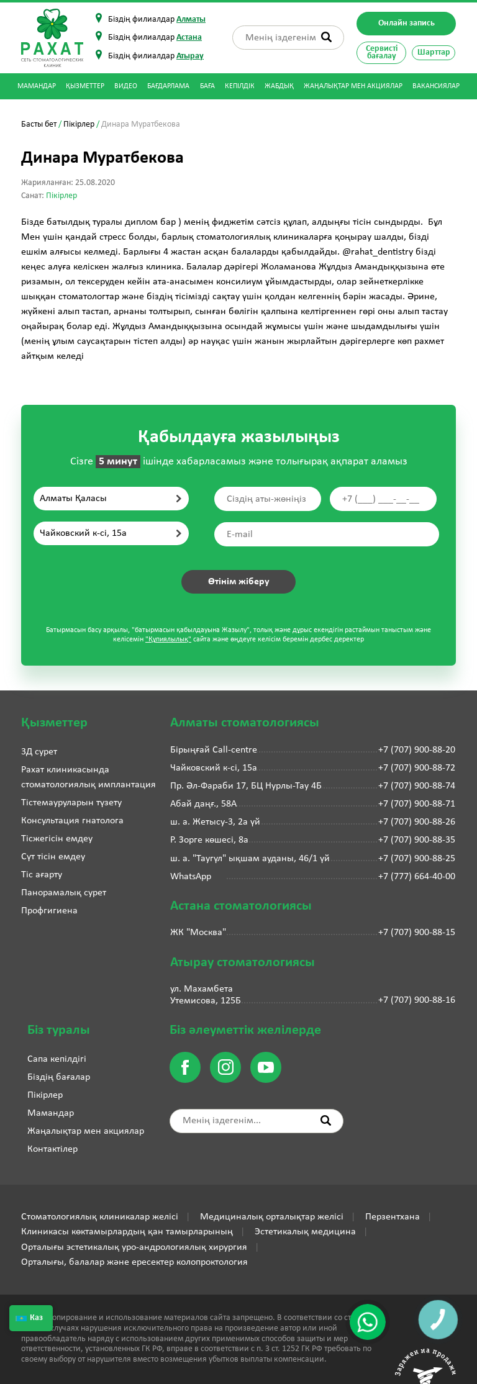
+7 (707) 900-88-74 (416, 786)
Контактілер (52, 1149)
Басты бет (39, 124)
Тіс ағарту (41, 875)
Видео (125, 86)
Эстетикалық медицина (305, 1232)
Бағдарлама (168, 86)
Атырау (190, 56)
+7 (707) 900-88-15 (416, 933)
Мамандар (36, 86)
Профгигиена (49, 911)
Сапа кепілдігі (56, 1059)
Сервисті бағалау (382, 52)
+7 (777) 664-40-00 (416, 877)
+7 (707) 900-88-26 (416, 822)
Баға (207, 86)
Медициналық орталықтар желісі (271, 1217)
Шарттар (433, 52)
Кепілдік (240, 86)
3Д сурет (39, 752)
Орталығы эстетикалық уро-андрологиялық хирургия (134, 1247)
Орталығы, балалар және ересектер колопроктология (134, 1262)
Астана (189, 37)
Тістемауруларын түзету (71, 803)
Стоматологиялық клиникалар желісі (99, 1217)
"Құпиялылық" (168, 639)
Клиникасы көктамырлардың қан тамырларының (127, 1232)
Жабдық (279, 86)
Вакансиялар (436, 86)
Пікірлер (78, 124)
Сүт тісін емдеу (53, 857)
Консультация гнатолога (72, 821)
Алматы (191, 19)
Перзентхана (392, 1217)
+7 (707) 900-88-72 (416, 768)
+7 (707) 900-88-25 (416, 859)
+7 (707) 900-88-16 (416, 1000)
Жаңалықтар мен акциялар (353, 86)
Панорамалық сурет (63, 893)
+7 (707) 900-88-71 (416, 804)
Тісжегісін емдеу (57, 839)
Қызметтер (85, 86)
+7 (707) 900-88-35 (416, 840)
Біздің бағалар (58, 1077)
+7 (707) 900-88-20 (416, 750)
